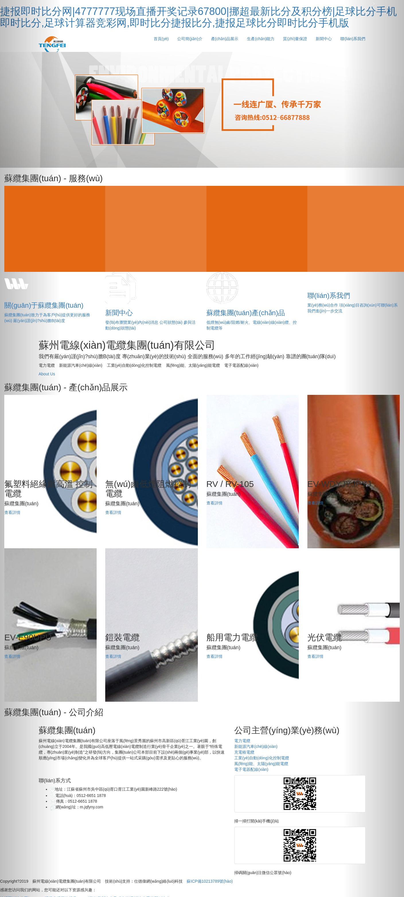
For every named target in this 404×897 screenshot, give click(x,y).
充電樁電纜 (244, 752)
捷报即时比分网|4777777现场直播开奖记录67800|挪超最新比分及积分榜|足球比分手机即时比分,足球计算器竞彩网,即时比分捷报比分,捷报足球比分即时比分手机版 (198, 17)
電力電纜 (242, 740)
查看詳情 (12, 512)
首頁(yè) (161, 38)
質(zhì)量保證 (295, 38)
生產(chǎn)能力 (260, 38)
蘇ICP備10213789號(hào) (210, 881)
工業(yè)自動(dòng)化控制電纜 (261, 758)
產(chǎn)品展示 (225, 38)
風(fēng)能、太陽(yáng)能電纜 (261, 763)
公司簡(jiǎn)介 (189, 38)
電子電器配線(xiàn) (251, 769)
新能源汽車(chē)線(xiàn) (256, 746)
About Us (47, 374)
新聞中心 (324, 38)
